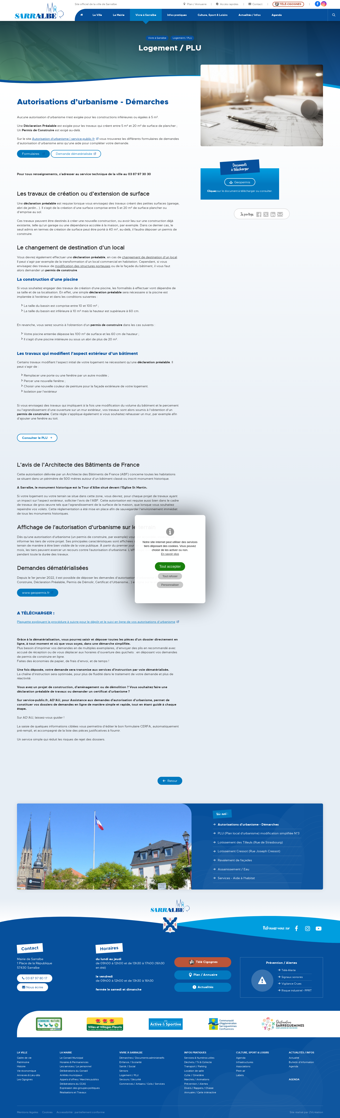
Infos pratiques (177, 15)
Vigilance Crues (291, 983)
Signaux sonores (292, 977)
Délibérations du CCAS (73, 1083)
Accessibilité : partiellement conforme (80, 1112)
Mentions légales (27, 1112)
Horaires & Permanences (74, 1062)
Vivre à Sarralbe (145, 15)
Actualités (202, 987)
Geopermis (242, 182)
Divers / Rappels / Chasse (199, 1088)
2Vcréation (316, 1112)
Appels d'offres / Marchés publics (79, 1079)
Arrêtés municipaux (71, 1075)
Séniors (123, 1070)
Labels (240, 1075)
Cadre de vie (24, 1057)
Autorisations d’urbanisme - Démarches (248, 824)
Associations (243, 1066)
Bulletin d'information (301, 1062)
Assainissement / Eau (233, 869)
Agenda (277, 15)
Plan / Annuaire (195, 4)
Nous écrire (32, 987)
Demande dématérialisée (74, 154)
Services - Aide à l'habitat (236, 878)
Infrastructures (244, 1062)
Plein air (240, 1070)
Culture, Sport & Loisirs (212, 15)
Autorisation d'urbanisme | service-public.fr (63, 139)
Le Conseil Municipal (71, 1057)
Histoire (21, 1066)
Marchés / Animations (196, 1079)
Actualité (294, 1057)
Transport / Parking (195, 1066)
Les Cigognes (24, 1079)
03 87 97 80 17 (34, 978)
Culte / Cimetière (194, 1075)
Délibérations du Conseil (74, 1070)
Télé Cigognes (203, 962)
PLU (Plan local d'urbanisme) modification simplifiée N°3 (259, 833)
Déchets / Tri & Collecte (198, 1062)
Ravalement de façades (235, 860)
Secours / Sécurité (130, 1079)
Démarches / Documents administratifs (141, 1057)
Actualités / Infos (250, 15)
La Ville (97, 15)
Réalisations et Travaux (73, 1092)
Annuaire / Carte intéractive (200, 1092)
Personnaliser (170, 584)
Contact (255, 4)
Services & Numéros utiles (199, 1057)
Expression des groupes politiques (80, 1088)
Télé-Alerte (289, 970)
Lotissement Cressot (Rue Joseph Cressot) (249, 851)
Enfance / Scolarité (130, 1062)
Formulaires (31, 154)
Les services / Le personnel (76, 1066)
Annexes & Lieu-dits (28, 1075)
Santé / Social (127, 1066)
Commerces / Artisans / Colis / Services (142, 1083)
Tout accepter (170, 566)
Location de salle (194, 1070)
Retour (170, 781)
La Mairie (118, 15)
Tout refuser (170, 576)
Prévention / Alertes (196, 1083)
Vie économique (26, 1070)
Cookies (47, 1112)
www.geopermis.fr (35, 593)
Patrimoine (23, 1062)
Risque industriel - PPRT (297, 990)
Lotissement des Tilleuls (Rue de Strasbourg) (250, 842)
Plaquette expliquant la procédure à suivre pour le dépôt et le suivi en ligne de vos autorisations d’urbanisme (96, 622)
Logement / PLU (129, 1075)
